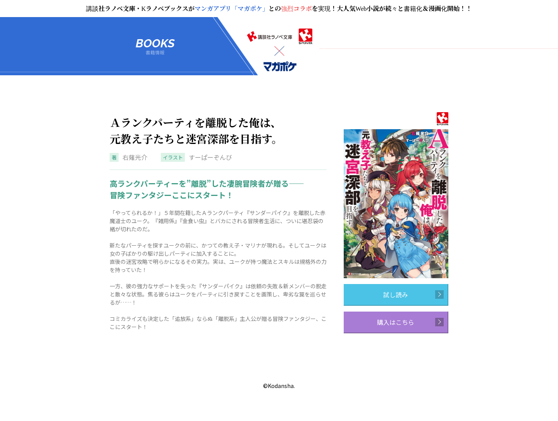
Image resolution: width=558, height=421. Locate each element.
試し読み (413, 294)
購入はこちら (410, 322)
